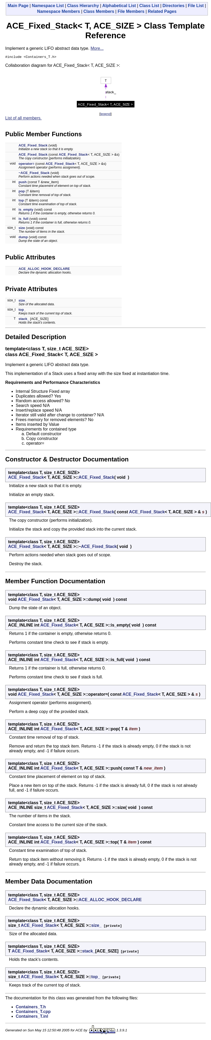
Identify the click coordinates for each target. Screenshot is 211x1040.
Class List (149, 5)
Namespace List (48, 5)
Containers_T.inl (32, 1017)
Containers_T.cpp (33, 1012)
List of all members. (23, 119)
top (21, 201)
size (22, 229)
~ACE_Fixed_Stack (34, 174)
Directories (174, 5)
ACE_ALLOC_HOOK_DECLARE (44, 269)
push (23, 183)
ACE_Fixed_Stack (33, 146)
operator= (26, 164)
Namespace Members (58, 11)
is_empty (26, 210)
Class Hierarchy (83, 5)
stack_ (24, 320)
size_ (23, 301)
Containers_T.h (31, 1007)
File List (196, 5)
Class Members (98, 11)
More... (97, 48)
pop (22, 192)
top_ (22, 310)
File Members (131, 11)
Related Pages (162, 11)
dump (23, 238)
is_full (24, 219)
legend (105, 115)
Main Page (18, 5)
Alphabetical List (119, 5)
